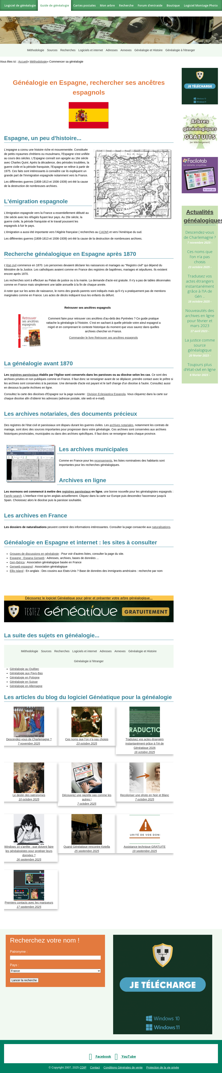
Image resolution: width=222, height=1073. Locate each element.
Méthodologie (34, 48)
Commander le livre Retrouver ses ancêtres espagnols (103, 334)
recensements (103, 457)
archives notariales (121, 422)
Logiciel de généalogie (20, 5)
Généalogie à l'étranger (181, 48)
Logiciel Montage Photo (201, 5)
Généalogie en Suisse (24, 679)
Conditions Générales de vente (123, 1064)
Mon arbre (107, 5)
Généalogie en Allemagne (26, 683)
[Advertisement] (200, 450)
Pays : (14, 962)
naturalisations (161, 524)
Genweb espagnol (21, 563)
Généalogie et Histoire (149, 48)
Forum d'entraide (150, 5)
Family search (13, 493)
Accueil (22, 58)
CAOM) (104, 229)
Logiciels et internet (90, 48)
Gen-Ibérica (17, 559)
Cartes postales (84, 5)
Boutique (173, 5)
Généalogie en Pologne (24, 674)
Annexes (126, 48)
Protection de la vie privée (162, 1064)
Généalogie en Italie (22, 661)
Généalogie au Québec (24, 666)
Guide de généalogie (54, 5)
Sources (51, 48)
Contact (95, 1064)
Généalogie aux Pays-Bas (26, 670)
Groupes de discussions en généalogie (34, 551)
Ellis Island (16, 568)
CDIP (83, 1064)
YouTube (124, 1053)
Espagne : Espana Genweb (27, 555)
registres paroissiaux (24, 372)
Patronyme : (18, 948)
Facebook (98, 1053)
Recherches (67, 48)
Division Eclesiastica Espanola (106, 391)
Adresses (111, 48)
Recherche (126, 5)
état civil (11, 262)
